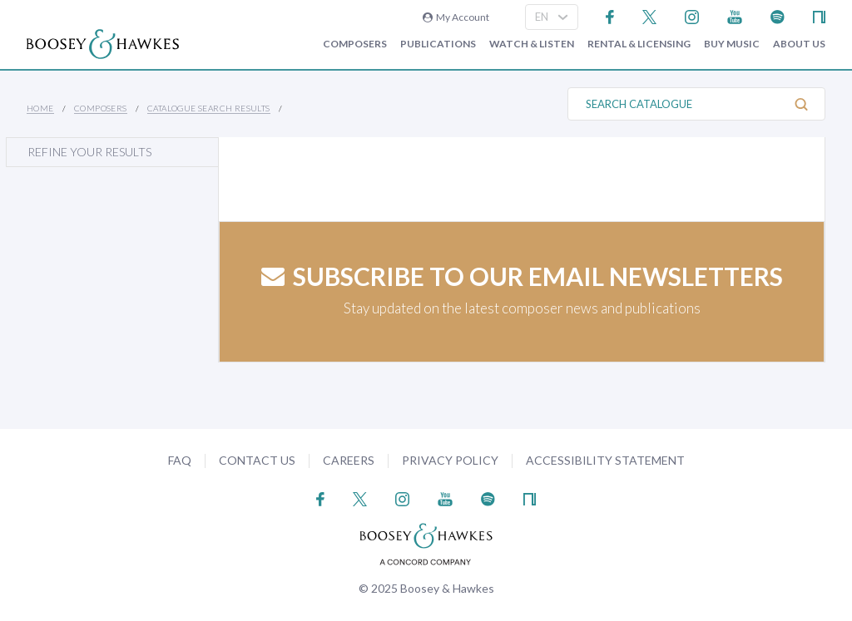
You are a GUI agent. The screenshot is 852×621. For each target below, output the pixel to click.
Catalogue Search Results (208, 108)
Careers (348, 460)
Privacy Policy (450, 460)
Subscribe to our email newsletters (522, 276)
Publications (438, 44)
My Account (456, 17)
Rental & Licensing (639, 44)
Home (40, 108)
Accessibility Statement (605, 460)
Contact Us (257, 460)
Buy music (732, 44)
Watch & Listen (531, 44)
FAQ (179, 460)
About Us (799, 44)
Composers (355, 44)
